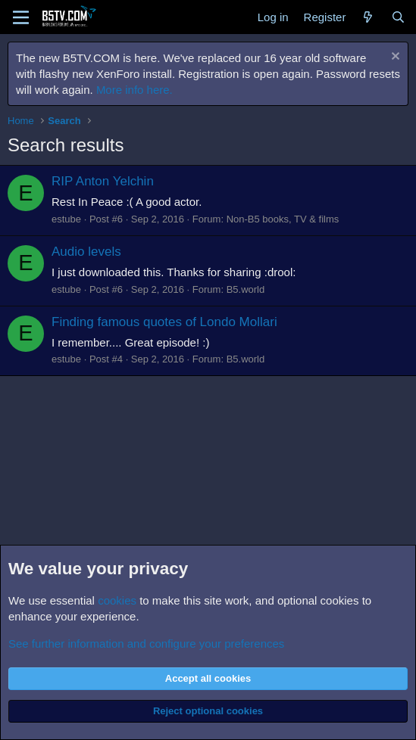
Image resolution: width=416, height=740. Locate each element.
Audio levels (86, 251)
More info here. (134, 89)
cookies (117, 600)
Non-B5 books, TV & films (283, 219)
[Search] (398, 17)
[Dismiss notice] (393, 58)
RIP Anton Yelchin (103, 181)
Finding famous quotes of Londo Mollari (164, 322)
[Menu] (21, 17)
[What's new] (368, 17)
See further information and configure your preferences (146, 643)
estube (66, 219)
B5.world (246, 289)
